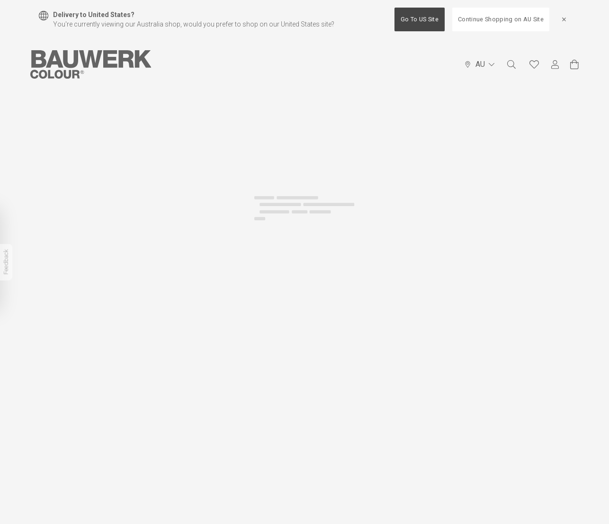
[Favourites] (534, 64)
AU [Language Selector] (479, 64)
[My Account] (555, 64)
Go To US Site (420, 19)
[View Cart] (574, 64)
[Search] (511, 64)
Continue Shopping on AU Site (501, 19)
